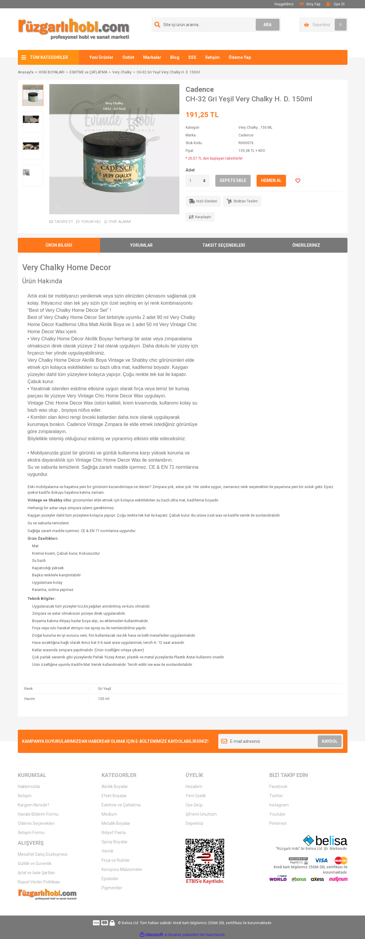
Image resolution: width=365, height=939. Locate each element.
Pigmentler (112, 887)
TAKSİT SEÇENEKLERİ (223, 245)
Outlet (128, 57)
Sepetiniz (194, 823)
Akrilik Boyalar (115, 786)
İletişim (212, 57)
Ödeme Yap (240, 57)
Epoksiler (110, 878)
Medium (109, 814)
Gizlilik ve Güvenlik (34, 863)
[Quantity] (197, 181)
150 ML (266, 127)
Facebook (278, 786)
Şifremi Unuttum (201, 814)
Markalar (152, 57)
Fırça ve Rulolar (116, 860)
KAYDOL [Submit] (330, 741)
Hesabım (194, 786)
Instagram (279, 805)
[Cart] (323, 24)
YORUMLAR (141, 245)
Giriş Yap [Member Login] (310, 4)
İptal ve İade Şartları (36, 872)
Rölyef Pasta (114, 832)
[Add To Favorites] (298, 181)
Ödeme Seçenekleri (36, 823)
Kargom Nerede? (33, 805)
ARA (267, 24)
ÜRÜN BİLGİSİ (58, 245)
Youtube (277, 814)
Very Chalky (248, 127)
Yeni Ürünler (101, 57)
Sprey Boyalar (115, 841)
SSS (192, 57)
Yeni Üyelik (196, 795)
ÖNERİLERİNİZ (306, 245)
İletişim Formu (31, 832)
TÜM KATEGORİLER (49, 57)
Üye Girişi (194, 805)
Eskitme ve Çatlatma (121, 805)
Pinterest (278, 823)
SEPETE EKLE (233, 180)
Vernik (107, 851)
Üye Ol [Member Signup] (335, 4)
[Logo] (74, 29)
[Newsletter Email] (280, 741)
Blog (174, 57)
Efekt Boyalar (114, 795)
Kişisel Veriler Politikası (39, 882)
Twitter (276, 795)
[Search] (216, 24)
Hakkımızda (29, 786)
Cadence (200, 89)
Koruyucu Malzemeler (122, 869)
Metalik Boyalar (116, 823)
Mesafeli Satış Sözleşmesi (42, 854)
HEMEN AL (271, 180)
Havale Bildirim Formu (38, 814)
